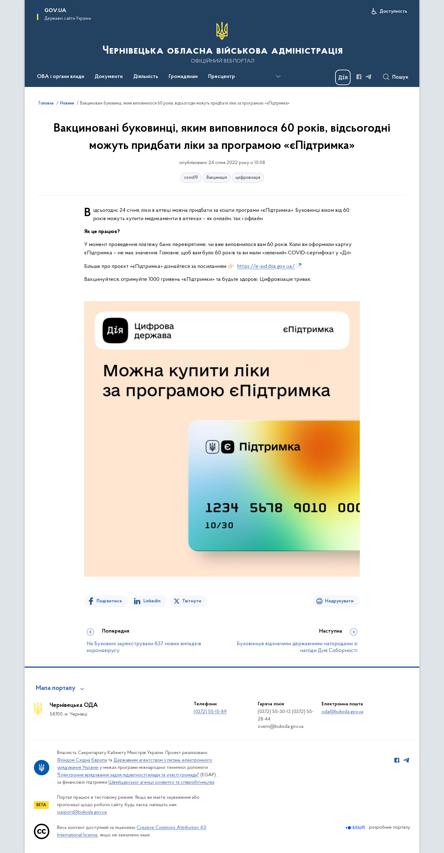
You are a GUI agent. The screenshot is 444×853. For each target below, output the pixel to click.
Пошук (400, 77)
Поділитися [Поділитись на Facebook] (109, 601)
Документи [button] (109, 77)
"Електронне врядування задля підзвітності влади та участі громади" (128, 775)
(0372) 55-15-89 (210, 711)
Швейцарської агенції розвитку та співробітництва (161, 782)
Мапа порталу (56, 688)
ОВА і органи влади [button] (60, 77)
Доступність (393, 11)
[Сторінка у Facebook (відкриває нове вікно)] (359, 76)
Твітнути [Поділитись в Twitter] (191, 601)
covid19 (191, 177)
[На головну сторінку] (222, 43)
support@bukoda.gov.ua (82, 812)
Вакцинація (217, 177)
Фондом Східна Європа (82, 760)
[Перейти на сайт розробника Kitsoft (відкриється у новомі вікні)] (356, 827)
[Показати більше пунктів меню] (278, 76)
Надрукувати (339, 601)
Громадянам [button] (183, 77)
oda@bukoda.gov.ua (342, 711)
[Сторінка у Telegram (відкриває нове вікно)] (368, 76)
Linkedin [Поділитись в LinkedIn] (152, 601)
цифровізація (248, 177)
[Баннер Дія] (343, 77)
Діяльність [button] (145, 77)
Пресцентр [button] (221, 77)
